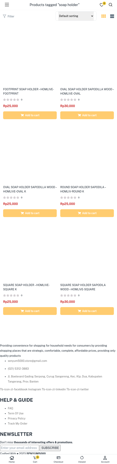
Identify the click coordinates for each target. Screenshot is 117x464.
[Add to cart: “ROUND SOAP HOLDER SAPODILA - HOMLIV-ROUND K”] (87, 213)
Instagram (35, 389)
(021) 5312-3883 (18, 368)
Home (11, 459)
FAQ (10, 408)
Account (105, 459)
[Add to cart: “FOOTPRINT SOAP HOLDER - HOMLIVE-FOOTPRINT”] (30, 115)
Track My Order (17, 423)
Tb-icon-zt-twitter (78, 389)
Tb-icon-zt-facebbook (14, 389)
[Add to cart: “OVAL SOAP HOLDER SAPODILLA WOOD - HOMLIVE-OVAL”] (87, 115)
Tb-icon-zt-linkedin (54, 389)
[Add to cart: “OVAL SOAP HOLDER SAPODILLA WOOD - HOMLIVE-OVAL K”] (30, 213)
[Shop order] (76, 16)
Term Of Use (15, 413)
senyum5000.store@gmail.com (27, 360)
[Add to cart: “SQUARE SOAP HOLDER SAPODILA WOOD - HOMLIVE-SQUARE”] (87, 311)
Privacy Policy (16, 418)
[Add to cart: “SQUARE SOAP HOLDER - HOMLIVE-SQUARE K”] (30, 311)
